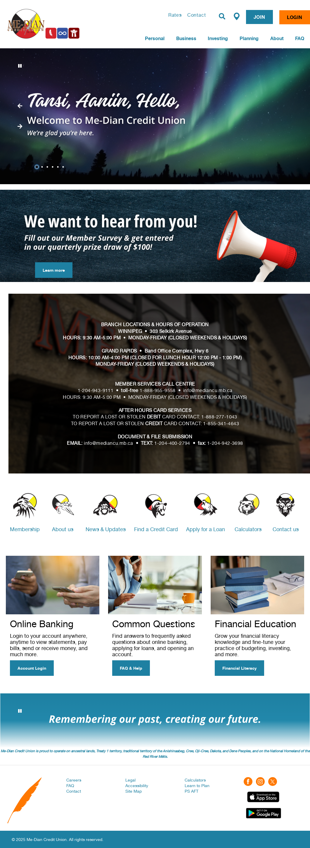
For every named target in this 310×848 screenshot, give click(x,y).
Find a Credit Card (156, 529)
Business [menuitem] (186, 38)
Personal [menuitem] (154, 38)
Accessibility (136, 785)
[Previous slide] (20, 126)
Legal (130, 780)
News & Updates (106, 529)
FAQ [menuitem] (299, 38)
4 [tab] (53, 167)
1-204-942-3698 (225, 443)
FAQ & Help (131, 668)
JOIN (259, 17)
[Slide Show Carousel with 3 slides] (155, 720)
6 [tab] (64, 167)
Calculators (248, 529)
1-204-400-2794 (172, 443)
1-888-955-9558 (158, 390)
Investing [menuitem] (218, 38)
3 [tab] (48, 167)
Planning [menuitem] (249, 38)
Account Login (32, 668)
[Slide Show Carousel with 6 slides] (155, 116)
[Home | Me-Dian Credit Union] (62, 24)
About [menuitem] (277, 38)
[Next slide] (20, 106)
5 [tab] (59, 167)
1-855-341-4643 (221, 423)
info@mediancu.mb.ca (208, 390)
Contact (196, 15)
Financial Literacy (239, 668)
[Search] (222, 16)
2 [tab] (43, 167)
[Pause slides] (20, 66)
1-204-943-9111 (96, 390)
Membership (25, 529)
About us (62, 529)
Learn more (50, 270)
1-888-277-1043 (219, 417)
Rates (175, 15)
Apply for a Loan (205, 529)
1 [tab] (38, 167)
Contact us (286, 529)
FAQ (70, 785)
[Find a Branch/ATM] (237, 16)
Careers (73, 780)
